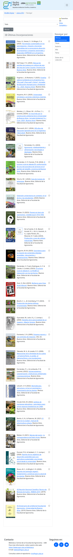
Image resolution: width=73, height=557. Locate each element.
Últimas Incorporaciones (61, 39)
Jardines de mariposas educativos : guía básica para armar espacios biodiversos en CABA (31, 404)
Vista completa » (63, 24)
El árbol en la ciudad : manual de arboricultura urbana (30, 420)
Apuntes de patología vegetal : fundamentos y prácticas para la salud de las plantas (31, 473)
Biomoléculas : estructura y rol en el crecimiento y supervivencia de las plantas (29, 388)
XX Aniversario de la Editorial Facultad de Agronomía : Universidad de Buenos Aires (31, 508)
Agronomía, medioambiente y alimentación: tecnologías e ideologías (35, 149)
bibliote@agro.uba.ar (21, 550)
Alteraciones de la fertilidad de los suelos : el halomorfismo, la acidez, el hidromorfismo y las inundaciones (31, 356)
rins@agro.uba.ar (37, 553)
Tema (57, 53)
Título (57, 43)
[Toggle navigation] (67, 5)
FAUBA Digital (9, 13)
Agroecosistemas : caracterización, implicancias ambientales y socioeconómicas (31, 373)
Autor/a (58, 46)
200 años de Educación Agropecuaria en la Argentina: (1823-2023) (31, 130)
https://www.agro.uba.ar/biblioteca (21, 547)
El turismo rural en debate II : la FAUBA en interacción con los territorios (30, 270)
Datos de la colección (59, 59)
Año (56, 50)
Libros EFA (20, 13)
